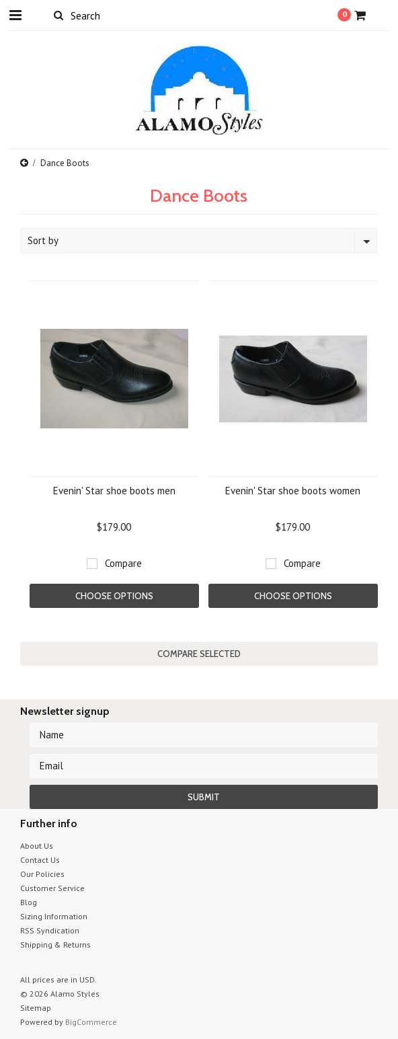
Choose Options (114, 595)
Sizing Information (53, 916)
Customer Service (52, 888)
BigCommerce (91, 1022)
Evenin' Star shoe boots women (292, 490)
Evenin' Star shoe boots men (114, 490)
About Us (36, 846)
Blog (28, 902)
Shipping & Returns (55, 944)
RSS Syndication (49, 930)
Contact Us (40, 860)
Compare (123, 563)
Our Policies (42, 874)
